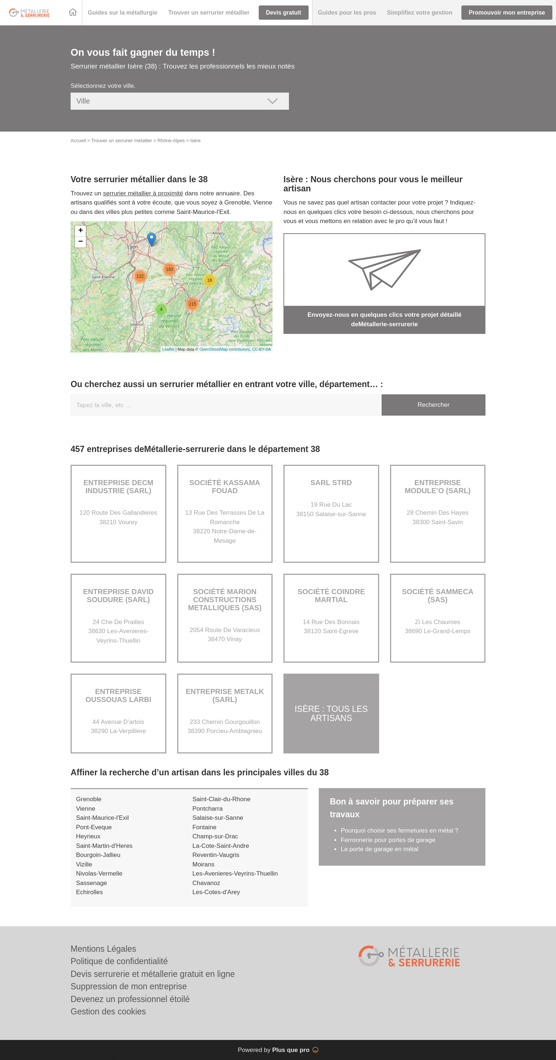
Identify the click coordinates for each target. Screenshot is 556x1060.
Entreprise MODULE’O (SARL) (437, 487)
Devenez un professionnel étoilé (130, 999)
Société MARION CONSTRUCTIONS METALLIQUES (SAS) (225, 600)
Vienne (85, 808)
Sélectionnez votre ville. (103, 85)
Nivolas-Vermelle (99, 873)
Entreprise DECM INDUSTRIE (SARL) (118, 487)
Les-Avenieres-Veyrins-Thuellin (235, 873)
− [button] (80, 242)
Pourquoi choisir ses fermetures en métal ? (399, 830)
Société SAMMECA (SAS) (437, 596)
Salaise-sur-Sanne (217, 817)
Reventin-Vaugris (215, 854)
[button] (122, 13)
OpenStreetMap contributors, (225, 349)
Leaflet (168, 349)
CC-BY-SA (261, 349)
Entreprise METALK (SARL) (225, 695)
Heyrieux (88, 836)
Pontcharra (207, 808)
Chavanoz (206, 883)
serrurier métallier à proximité (143, 193)
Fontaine (204, 827)
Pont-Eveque (94, 827)
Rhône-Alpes (171, 140)
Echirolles (89, 892)
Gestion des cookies (108, 1011)
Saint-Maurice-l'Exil (102, 817)
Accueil (78, 140)
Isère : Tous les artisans (331, 713)
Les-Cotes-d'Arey (216, 892)
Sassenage (91, 883)
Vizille (84, 864)
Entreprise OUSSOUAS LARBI (118, 695)
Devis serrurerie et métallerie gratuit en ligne (153, 974)
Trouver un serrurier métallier (121, 140)
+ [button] (80, 231)
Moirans (203, 864)
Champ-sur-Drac (215, 836)
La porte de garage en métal (379, 849)
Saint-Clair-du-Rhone (221, 799)
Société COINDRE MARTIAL (331, 596)
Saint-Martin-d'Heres (104, 845)
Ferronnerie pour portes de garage (388, 840)
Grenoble (89, 799)
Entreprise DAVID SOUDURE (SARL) (118, 596)
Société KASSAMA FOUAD (225, 487)
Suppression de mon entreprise (129, 986)
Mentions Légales (103, 949)
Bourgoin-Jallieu (98, 854)
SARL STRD (331, 483)
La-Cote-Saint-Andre (220, 845)
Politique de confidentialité (119, 961)
